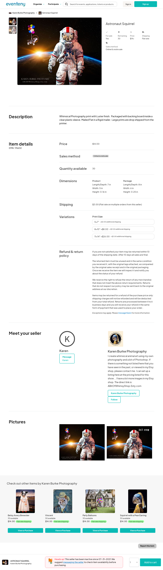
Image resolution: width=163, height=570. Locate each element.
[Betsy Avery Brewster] (25, 501)
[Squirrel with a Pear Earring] (137, 501)
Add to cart (150, 562)
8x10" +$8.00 (112, 229)
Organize (38, 4)
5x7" (107, 221)
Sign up (145, 4)
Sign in (128, 4)
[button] (38, 4)
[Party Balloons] (100, 501)
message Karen (124, 313)
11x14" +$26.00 (112, 236)
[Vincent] (63, 501)
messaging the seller (73, 562)
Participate (54, 4)
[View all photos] (59, 59)
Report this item (147, 546)
